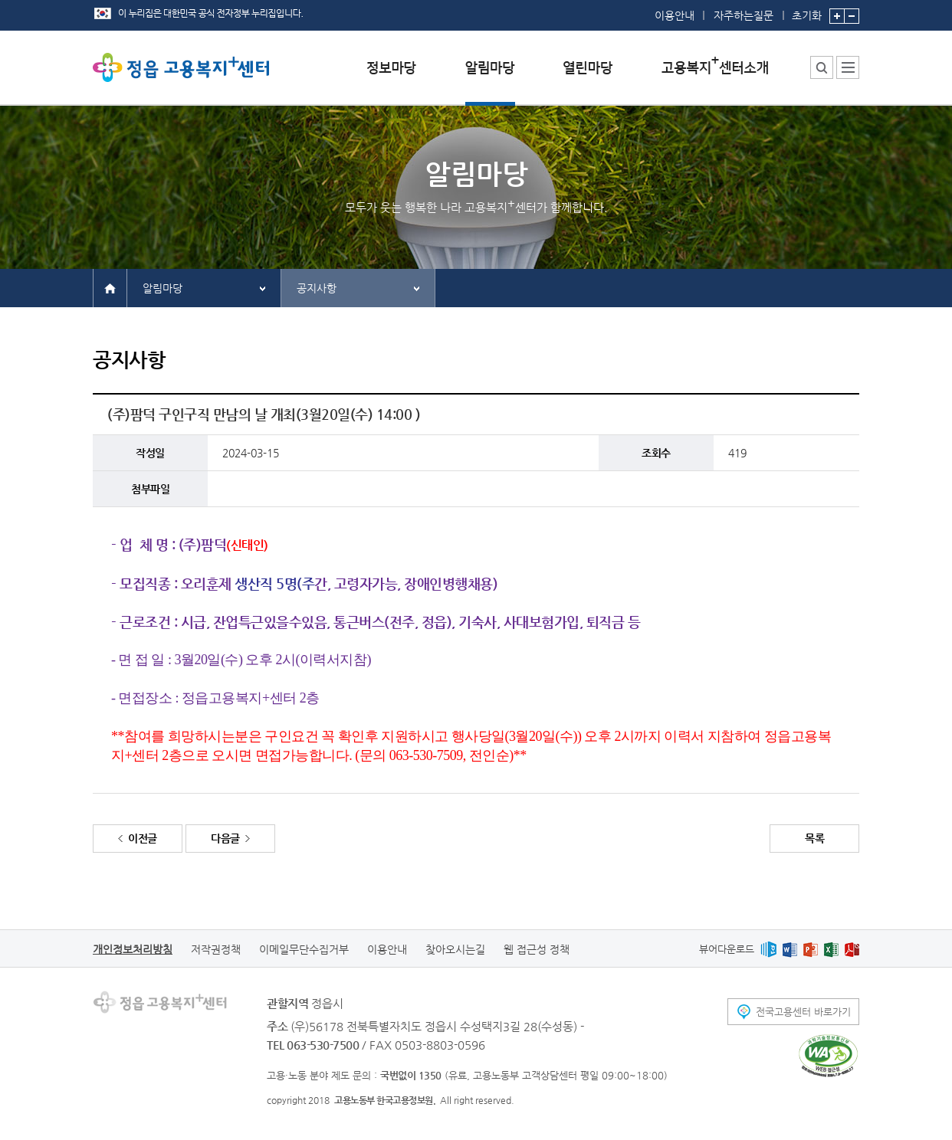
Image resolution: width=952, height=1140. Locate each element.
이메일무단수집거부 (304, 949)
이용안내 (674, 15)
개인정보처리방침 (132, 949)
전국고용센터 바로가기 (803, 1011)
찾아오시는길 (455, 949)
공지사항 (316, 288)
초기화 (807, 10)
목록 (814, 838)
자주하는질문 (743, 15)
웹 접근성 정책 (537, 949)
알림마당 (162, 288)
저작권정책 (216, 949)
